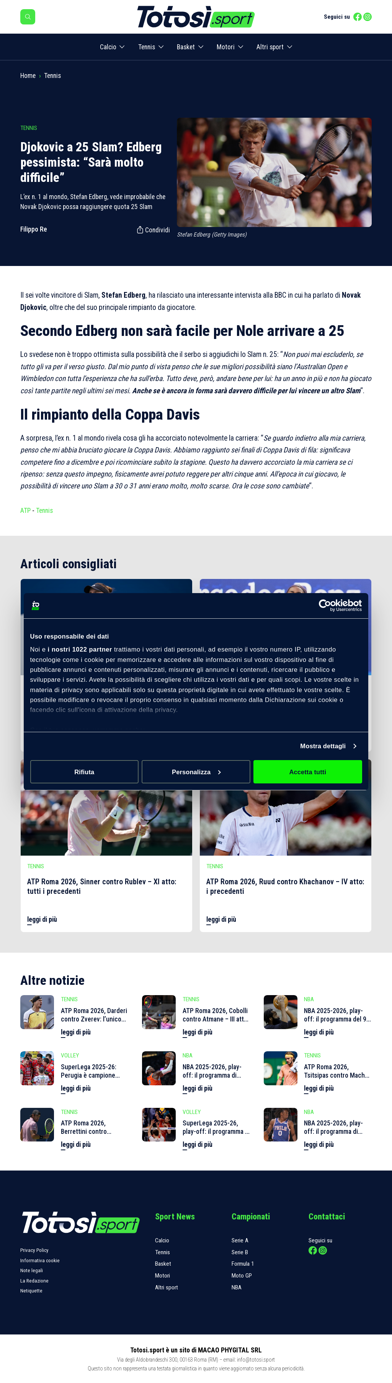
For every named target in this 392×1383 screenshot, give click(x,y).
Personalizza (196, 772)
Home (28, 75)
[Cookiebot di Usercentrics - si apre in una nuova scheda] (328, 605)
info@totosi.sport (256, 1360)
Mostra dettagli (323, 746)
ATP (25, 510)
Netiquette (31, 1291)
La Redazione (34, 1281)
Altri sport (270, 47)
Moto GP (242, 1275)
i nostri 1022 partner (80, 649)
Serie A (240, 1240)
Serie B (240, 1252)
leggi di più (42, 919)
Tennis (146, 47)
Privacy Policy (34, 1250)
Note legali (31, 1270)
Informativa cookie (40, 1260)
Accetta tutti (307, 772)
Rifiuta (84, 772)
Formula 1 (243, 1263)
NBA (237, 1287)
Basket (186, 47)
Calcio (108, 47)
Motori (226, 47)
